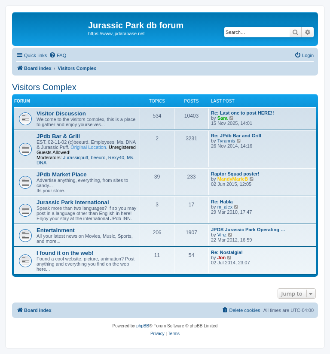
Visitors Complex (44, 87)
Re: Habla (222, 201)
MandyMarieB (232, 179)
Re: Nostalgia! (227, 252)
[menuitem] (57, 55)
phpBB (142, 326)
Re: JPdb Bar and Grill (236, 135)
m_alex (224, 206)
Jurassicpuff (76, 157)
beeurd (98, 157)
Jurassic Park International (73, 202)
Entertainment (56, 230)
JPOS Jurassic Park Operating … (248, 229)
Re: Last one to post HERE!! (242, 112)
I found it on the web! (65, 253)
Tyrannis (226, 140)
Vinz (221, 234)
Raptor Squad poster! (235, 173)
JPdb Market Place (62, 174)
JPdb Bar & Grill (58, 136)
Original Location (88, 147)
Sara (222, 118)
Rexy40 (116, 157)
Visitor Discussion (61, 113)
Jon (221, 257)
